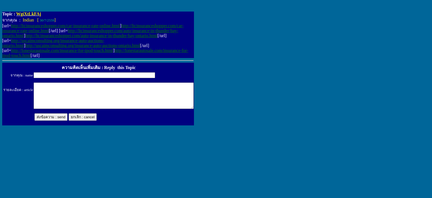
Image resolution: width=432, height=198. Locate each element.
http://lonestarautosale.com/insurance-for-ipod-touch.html (62, 50)
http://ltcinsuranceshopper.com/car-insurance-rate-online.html (65, 25)
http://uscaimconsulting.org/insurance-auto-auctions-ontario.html (82, 45)
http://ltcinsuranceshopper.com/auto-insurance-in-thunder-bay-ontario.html (91, 35)
